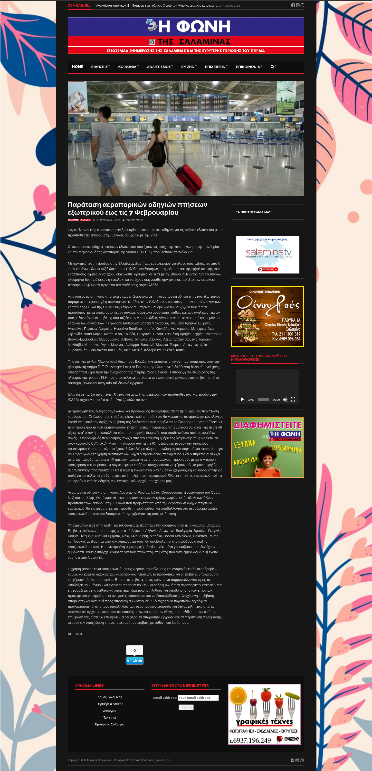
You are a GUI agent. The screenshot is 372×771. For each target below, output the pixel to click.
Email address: (186, 698)
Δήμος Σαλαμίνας (110, 697)
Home (77, 67)
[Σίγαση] (285, 399)
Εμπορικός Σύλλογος (109, 724)
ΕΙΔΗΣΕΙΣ (99, 67)
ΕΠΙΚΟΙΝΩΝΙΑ (248, 67)
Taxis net (110, 717)
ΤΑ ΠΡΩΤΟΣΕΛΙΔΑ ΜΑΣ (253, 212)
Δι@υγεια (109, 710)
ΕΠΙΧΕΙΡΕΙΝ (215, 67)
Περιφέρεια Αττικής (109, 704)
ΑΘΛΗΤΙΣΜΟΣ (159, 67)
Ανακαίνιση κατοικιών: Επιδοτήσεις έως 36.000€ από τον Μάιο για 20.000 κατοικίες (155, 5)
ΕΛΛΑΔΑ (85, 220)
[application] (267, 386)
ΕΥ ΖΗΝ (187, 67)
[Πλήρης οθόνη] (293, 399)
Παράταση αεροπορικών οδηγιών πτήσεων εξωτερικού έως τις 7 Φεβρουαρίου (138, 208)
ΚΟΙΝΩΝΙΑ (127, 67)
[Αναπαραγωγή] (242, 399)
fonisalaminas (134, 220)
